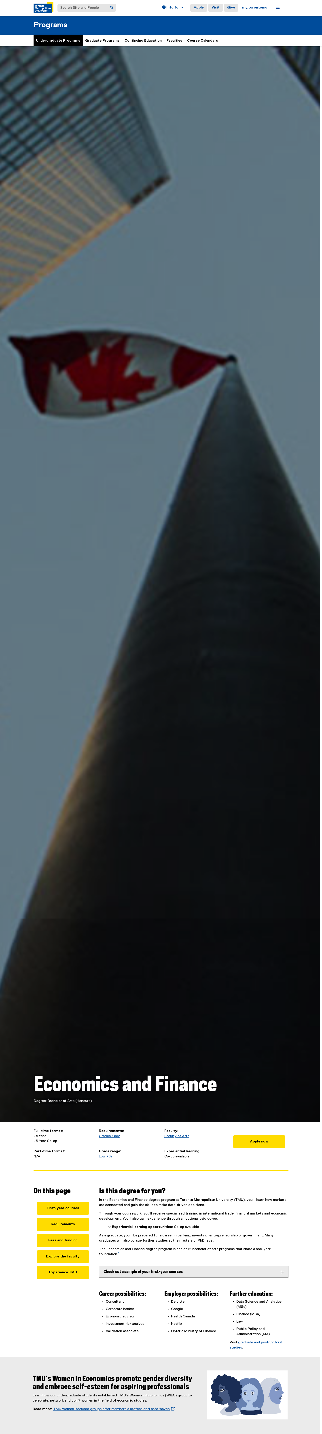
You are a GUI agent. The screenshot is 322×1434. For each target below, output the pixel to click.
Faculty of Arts (176, 1136)
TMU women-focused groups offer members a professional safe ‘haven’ (114, 1409)
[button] (172, 8)
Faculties (174, 41)
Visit (216, 7)
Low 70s (105, 1156)
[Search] (111, 8)
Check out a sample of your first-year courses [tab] (143, 1272)
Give (231, 7)
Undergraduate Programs (58, 41)
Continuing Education (143, 41)
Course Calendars (202, 41)
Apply (199, 7)
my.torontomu (254, 7)
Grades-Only (109, 1136)
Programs (50, 25)
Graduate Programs (102, 41)
